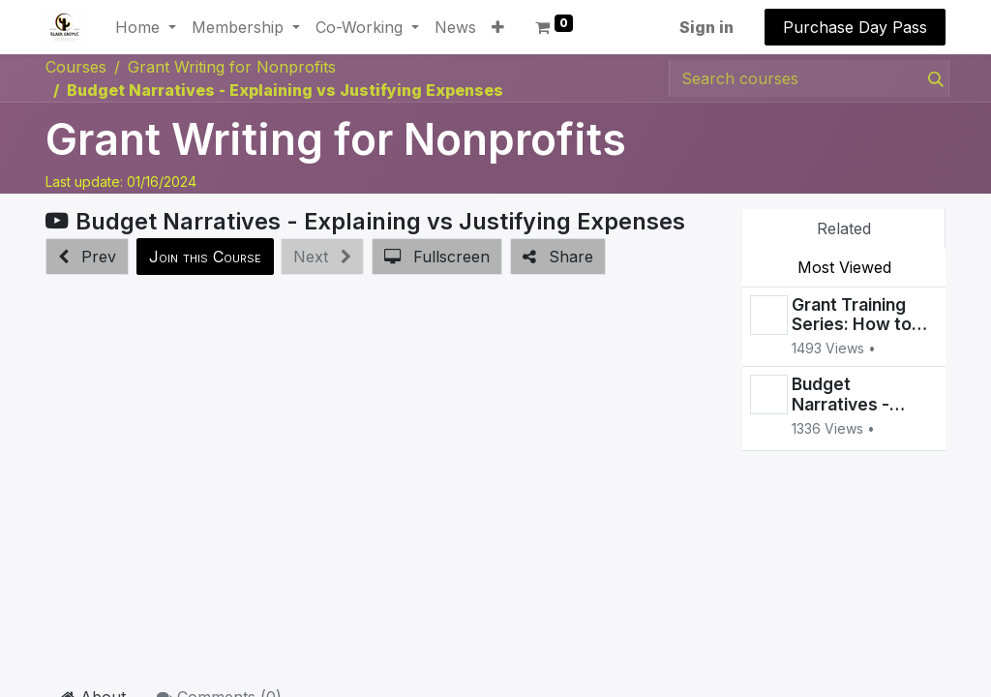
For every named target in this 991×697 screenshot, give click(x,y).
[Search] (932, 78)
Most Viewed (844, 267)
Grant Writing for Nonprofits (335, 139)
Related (844, 228)
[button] (498, 27)
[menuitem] (455, 27)
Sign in (706, 27)
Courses (75, 66)
